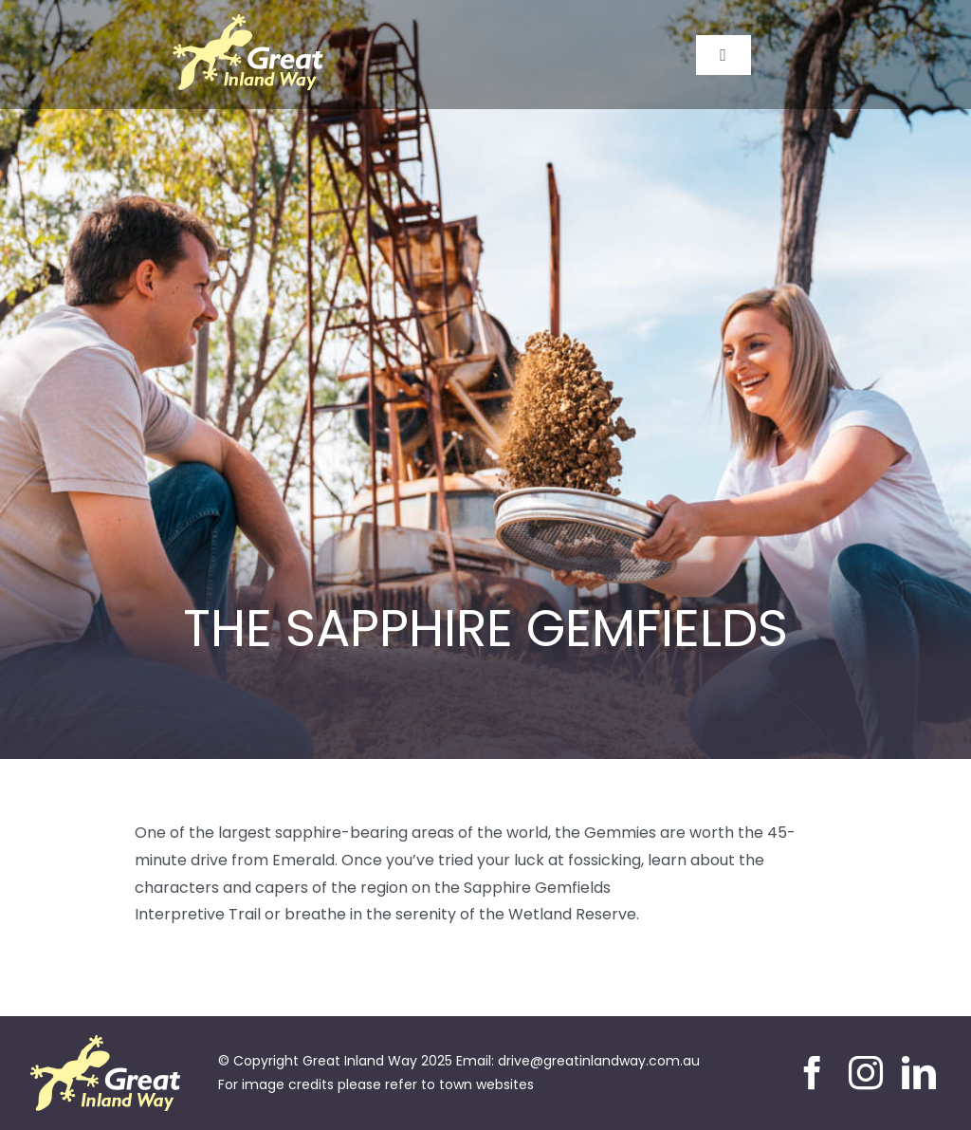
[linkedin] (919, 1073)
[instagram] (866, 1073)
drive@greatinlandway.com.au (599, 1060)
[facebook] (813, 1073)
